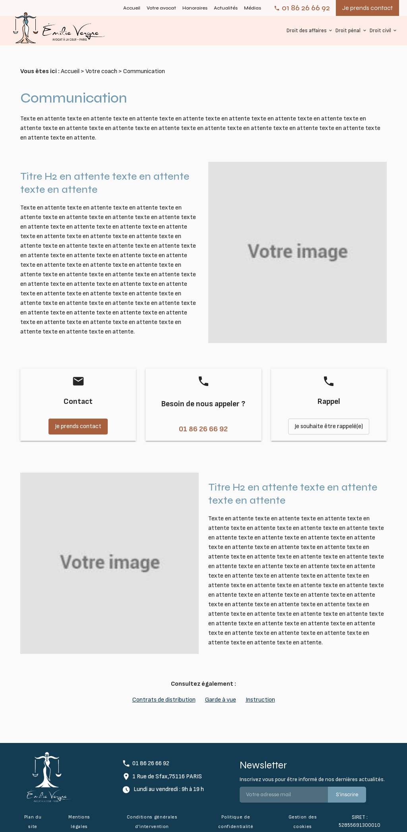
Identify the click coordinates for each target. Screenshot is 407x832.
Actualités (226, 8)
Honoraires (194, 8)
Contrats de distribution (164, 691)
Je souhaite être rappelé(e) (329, 417)
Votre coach (101, 62)
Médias (252, 8)
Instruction (260, 691)
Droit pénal (347, 30)
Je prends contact (367, 8)
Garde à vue (220, 691)
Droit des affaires (307, 30)
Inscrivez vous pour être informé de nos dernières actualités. (312, 770)
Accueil (131, 8)
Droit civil (380, 30)
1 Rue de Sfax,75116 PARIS (167, 768)
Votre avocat (161, 8)
